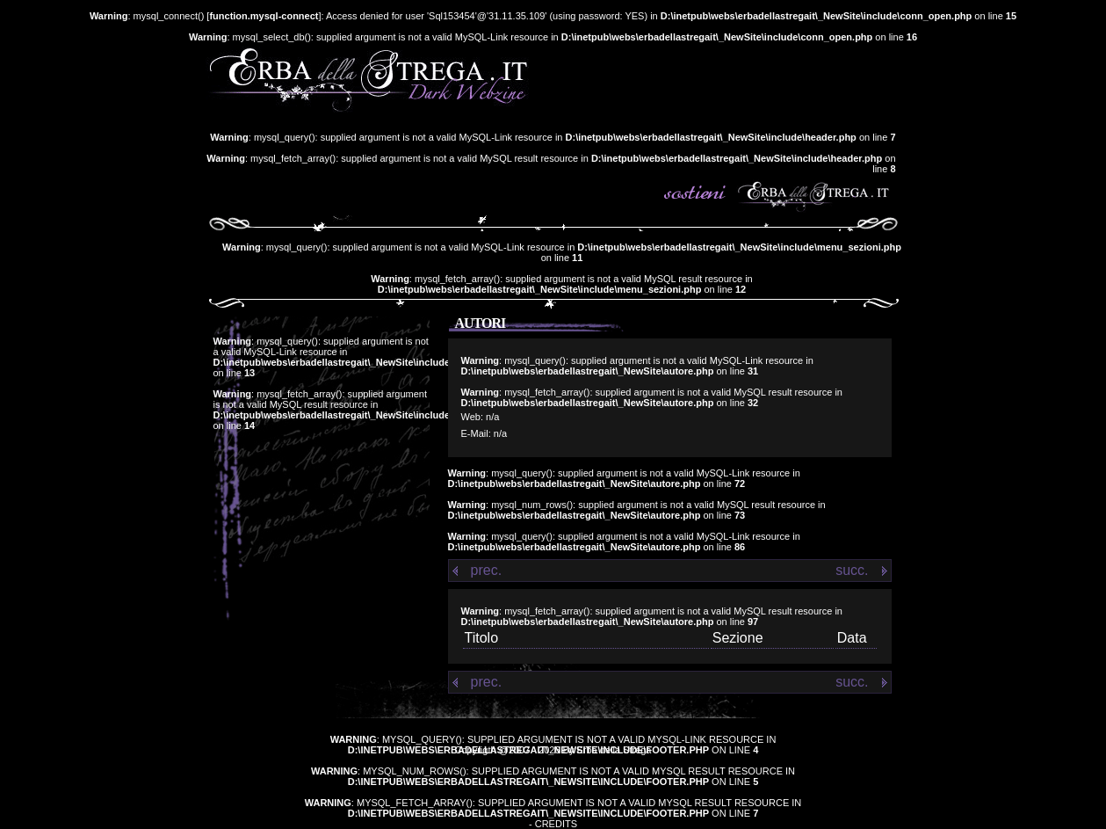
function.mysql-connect (263, 16)
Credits (556, 823)
